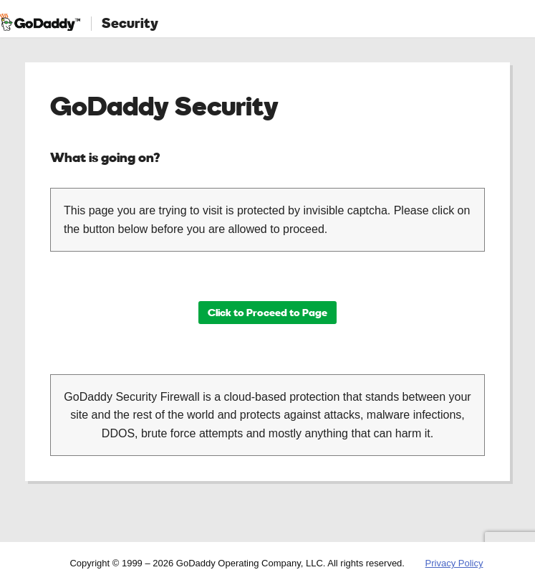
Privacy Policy (454, 563)
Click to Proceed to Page (267, 312)
